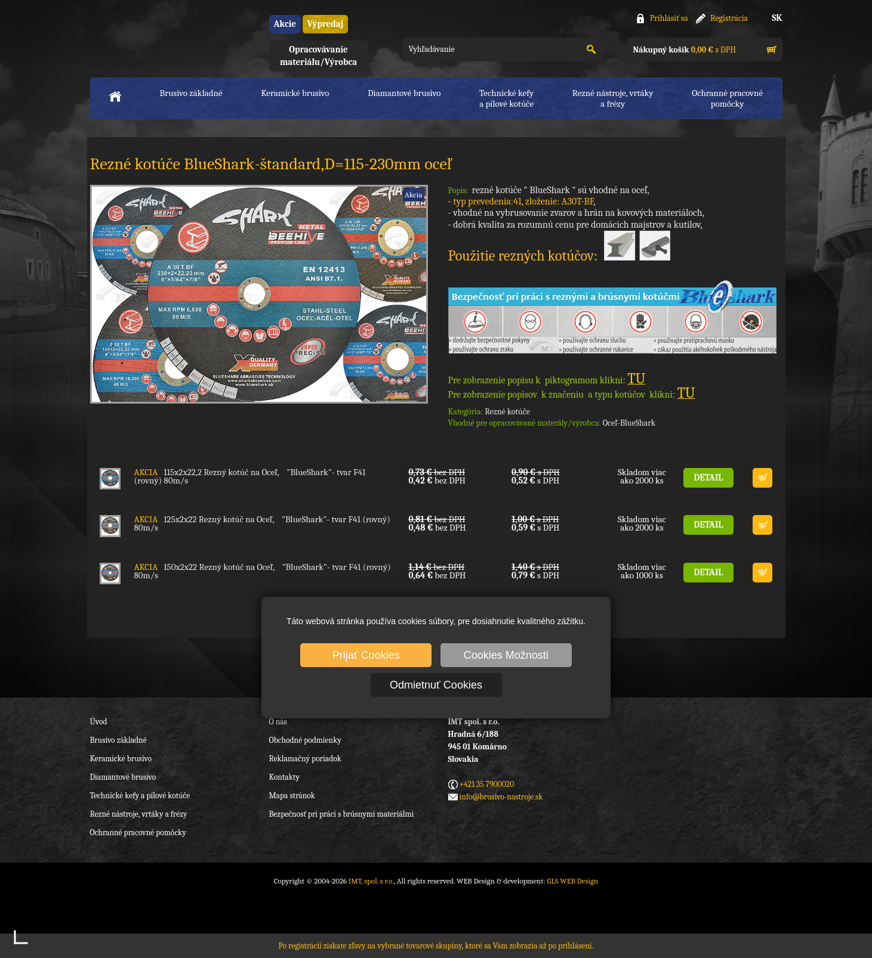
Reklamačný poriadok (305, 758)
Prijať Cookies (366, 655)
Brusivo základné (191, 93)
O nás (278, 721)
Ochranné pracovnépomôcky (727, 98)
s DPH (684, 50)
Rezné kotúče (507, 412)
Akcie (285, 23)
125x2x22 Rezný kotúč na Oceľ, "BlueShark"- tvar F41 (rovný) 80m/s (262, 523)
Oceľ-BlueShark (629, 423)
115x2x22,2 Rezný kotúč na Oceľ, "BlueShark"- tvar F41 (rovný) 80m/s (250, 476)
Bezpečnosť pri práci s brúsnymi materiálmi (341, 814)
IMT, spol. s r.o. (155, 36)
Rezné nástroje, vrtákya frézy (613, 98)
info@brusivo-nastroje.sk (501, 796)
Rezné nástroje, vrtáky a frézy (138, 814)
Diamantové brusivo (404, 93)
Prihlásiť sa (669, 18)
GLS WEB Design (572, 880)
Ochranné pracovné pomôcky (138, 832)
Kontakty (284, 777)
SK (777, 18)
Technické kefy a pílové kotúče (140, 795)
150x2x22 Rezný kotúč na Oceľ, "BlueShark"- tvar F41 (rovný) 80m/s (262, 571)
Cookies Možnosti (506, 655)
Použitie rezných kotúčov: (559, 255)
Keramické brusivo (295, 93)
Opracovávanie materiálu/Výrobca (318, 55)
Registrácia (729, 18)
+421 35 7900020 (487, 784)
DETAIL (708, 477)
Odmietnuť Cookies (436, 685)
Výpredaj (325, 23)
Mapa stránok (292, 795)
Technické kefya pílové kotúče (506, 98)
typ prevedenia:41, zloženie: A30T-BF (523, 201)
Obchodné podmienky (305, 740)
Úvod (98, 721)
